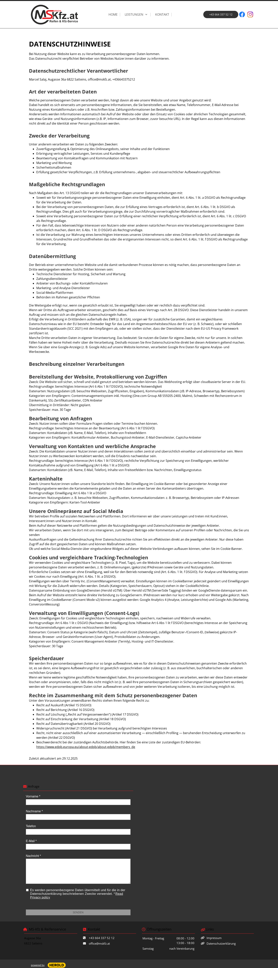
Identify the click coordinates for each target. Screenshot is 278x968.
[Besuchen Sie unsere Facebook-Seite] (242, 14)
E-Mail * (31, 841)
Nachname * (34, 811)
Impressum (214, 938)
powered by (38, 965)
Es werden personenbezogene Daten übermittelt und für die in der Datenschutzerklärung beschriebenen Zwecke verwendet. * (77, 893)
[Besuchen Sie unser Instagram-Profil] (250, 14)
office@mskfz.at (99, 943)
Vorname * (33, 796)
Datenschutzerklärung (221, 943)
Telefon (31, 826)
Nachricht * (33, 856)
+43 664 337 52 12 (101, 938)
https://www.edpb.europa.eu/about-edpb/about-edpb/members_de (85, 747)
